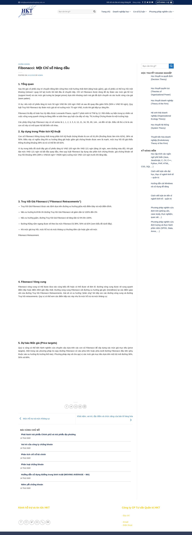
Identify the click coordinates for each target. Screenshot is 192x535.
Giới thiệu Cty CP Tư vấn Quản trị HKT (35, 515)
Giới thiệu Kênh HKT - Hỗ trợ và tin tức (35, 512)
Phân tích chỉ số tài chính (33, 454)
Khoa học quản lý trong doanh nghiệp (86, 519)
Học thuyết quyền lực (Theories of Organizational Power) (161, 91)
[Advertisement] (96, 39)
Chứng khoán (24, 64)
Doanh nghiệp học (122, 11)
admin (40, 75)
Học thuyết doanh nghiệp (81, 522)
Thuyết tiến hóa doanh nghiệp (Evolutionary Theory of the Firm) (161, 140)
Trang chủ (105, 12)
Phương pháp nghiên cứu (161, 11)
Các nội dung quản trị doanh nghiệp (86, 512)
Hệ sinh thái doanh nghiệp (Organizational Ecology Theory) (161, 116)
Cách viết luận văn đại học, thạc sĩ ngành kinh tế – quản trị (162, 174)
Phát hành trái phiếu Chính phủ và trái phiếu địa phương (48, 434)
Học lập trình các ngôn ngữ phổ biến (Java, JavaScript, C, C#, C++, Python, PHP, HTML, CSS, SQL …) (156, 160)
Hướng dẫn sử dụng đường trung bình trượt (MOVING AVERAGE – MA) (55, 474)
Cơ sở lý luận (140, 11)
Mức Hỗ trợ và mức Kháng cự (34, 419)
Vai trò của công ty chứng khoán (37, 444)
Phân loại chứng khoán (32, 464)
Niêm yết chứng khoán (32, 484)
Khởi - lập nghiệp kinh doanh (82, 515)
